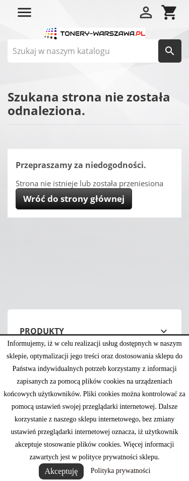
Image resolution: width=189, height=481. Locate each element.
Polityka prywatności (121, 470)
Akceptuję (61, 471)
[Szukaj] (94, 51)
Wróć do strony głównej (73, 198)
